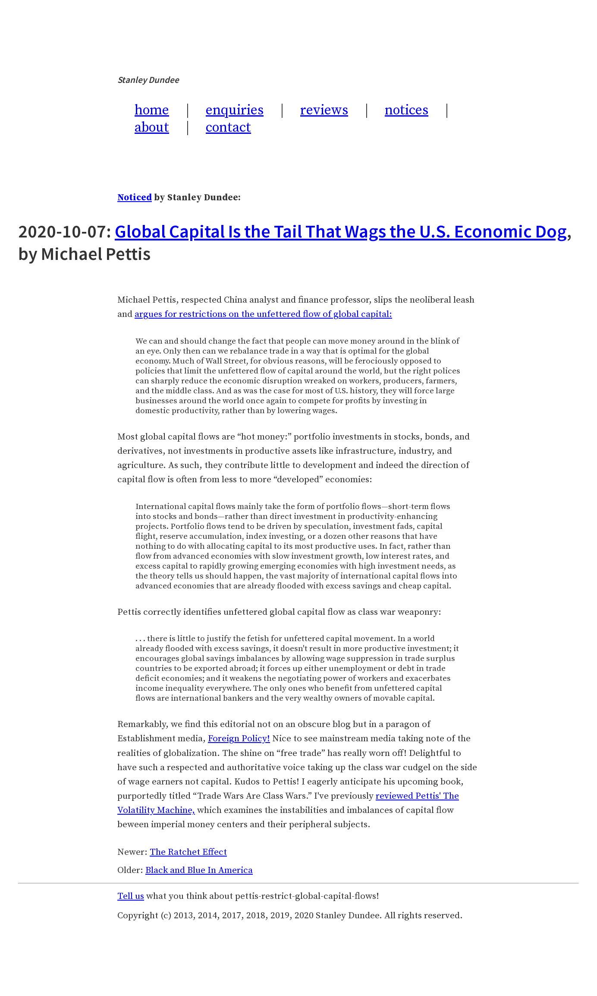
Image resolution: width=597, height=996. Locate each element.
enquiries (235, 110)
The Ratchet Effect (188, 852)
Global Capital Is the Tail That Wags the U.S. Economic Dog (341, 231)
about (152, 127)
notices (406, 110)
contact (228, 127)
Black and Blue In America (199, 870)
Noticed (134, 197)
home (152, 110)
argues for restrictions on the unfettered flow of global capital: (263, 314)
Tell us (130, 896)
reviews (324, 110)
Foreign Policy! (239, 738)
